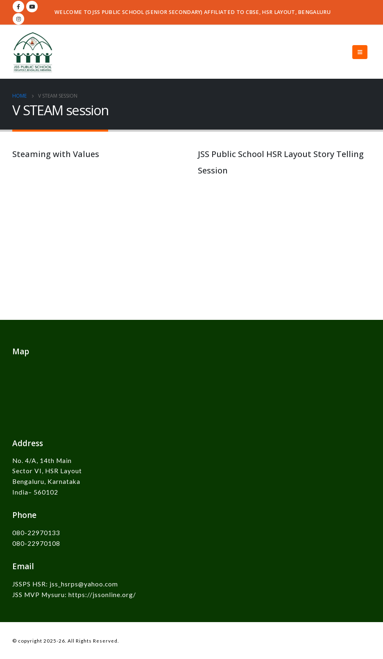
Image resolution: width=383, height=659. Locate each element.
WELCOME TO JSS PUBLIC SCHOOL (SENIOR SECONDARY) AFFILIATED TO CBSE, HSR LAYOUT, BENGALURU (192, 12)
